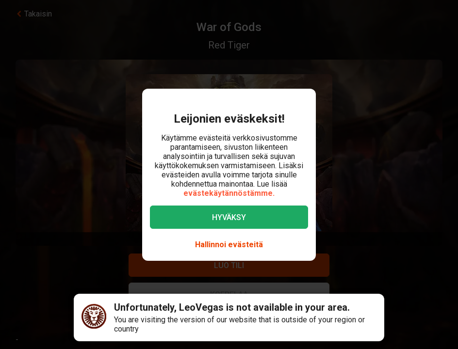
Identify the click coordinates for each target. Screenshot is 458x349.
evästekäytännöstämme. (229, 193)
